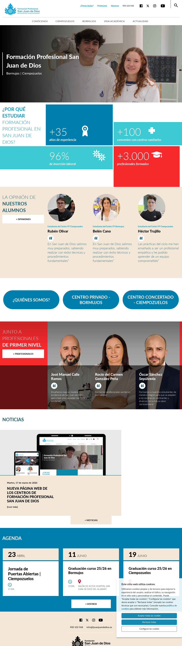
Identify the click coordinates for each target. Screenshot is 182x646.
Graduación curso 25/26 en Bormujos (89, 570)
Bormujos (89, 21)
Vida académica (114, 21)
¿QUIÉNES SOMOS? (31, 299)
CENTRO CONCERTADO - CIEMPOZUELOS (151, 300)
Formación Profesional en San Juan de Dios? (21, 125)
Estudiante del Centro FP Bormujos (108, 226)
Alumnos (115, 6)
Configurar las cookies (149, 629)
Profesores (102, 6)
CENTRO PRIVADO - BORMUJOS (91, 300)
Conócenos (40, 21)
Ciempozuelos (65, 21)
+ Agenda (91, 603)
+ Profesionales (23, 353)
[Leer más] (18, 507)
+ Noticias (91, 520)
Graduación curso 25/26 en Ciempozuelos (150, 570)
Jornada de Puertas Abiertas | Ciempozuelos (24, 573)
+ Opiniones (23, 219)
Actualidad (140, 21)
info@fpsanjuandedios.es (99, 627)
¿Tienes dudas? (86, 6)
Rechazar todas (149, 622)
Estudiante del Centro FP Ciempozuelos (65, 226)
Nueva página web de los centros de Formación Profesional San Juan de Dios (30, 494)
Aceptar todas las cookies (149, 615)
